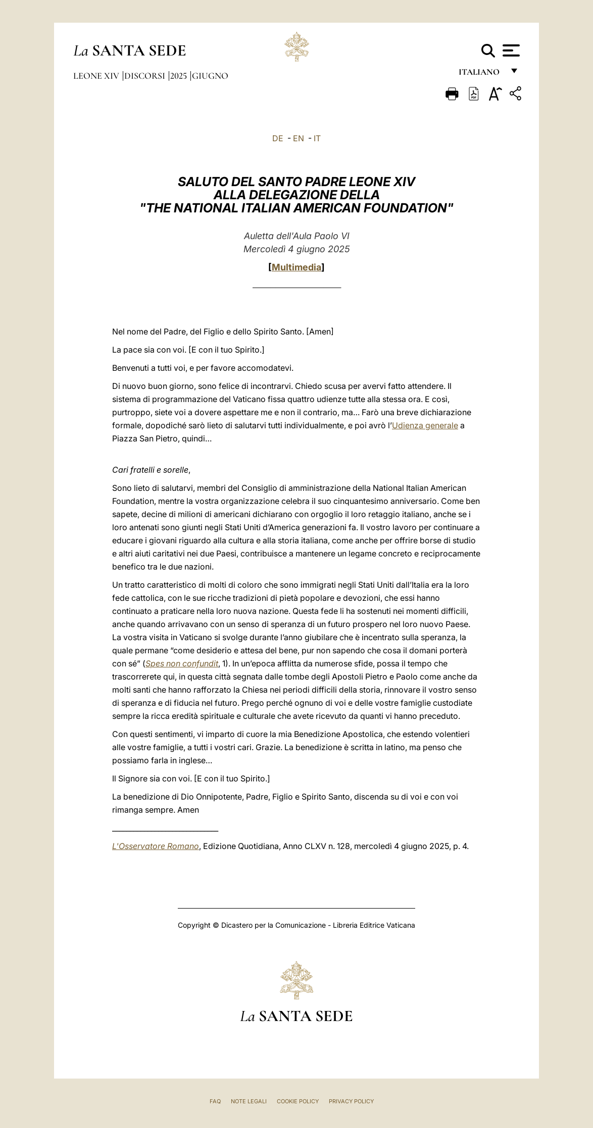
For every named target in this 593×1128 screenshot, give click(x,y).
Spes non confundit (181, 663)
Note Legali (249, 1101)
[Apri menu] (510, 50)
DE (277, 138)
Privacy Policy (351, 1101)
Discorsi (145, 75)
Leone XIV (97, 75)
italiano (481, 74)
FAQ (215, 1101)
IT (317, 138)
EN (298, 138)
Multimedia (296, 267)
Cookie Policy (298, 1101)
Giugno (210, 75)
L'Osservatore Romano (155, 846)
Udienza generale (425, 425)
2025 (179, 75)
